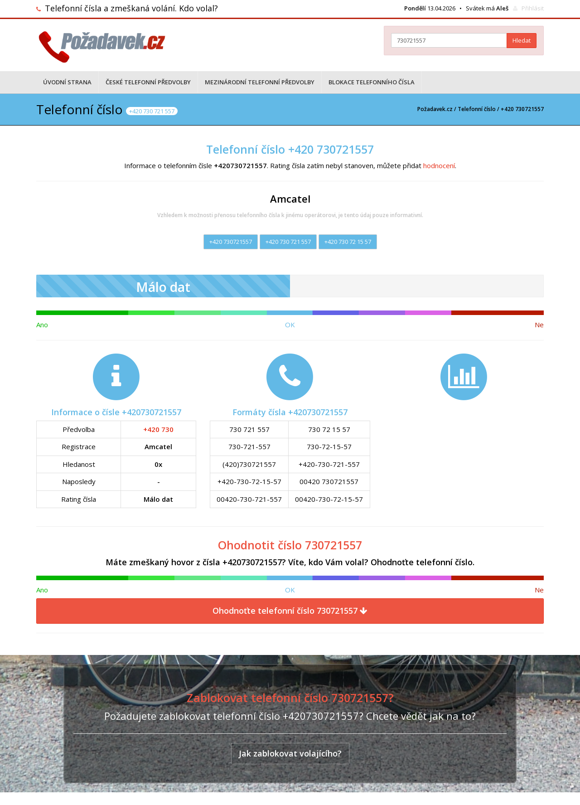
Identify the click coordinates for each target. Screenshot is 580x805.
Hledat (521, 40)
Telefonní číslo (477, 109)
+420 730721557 (230, 242)
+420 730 (158, 429)
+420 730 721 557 (288, 242)
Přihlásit (533, 8)
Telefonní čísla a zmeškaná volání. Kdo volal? (131, 8)
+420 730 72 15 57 (347, 242)
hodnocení (439, 165)
